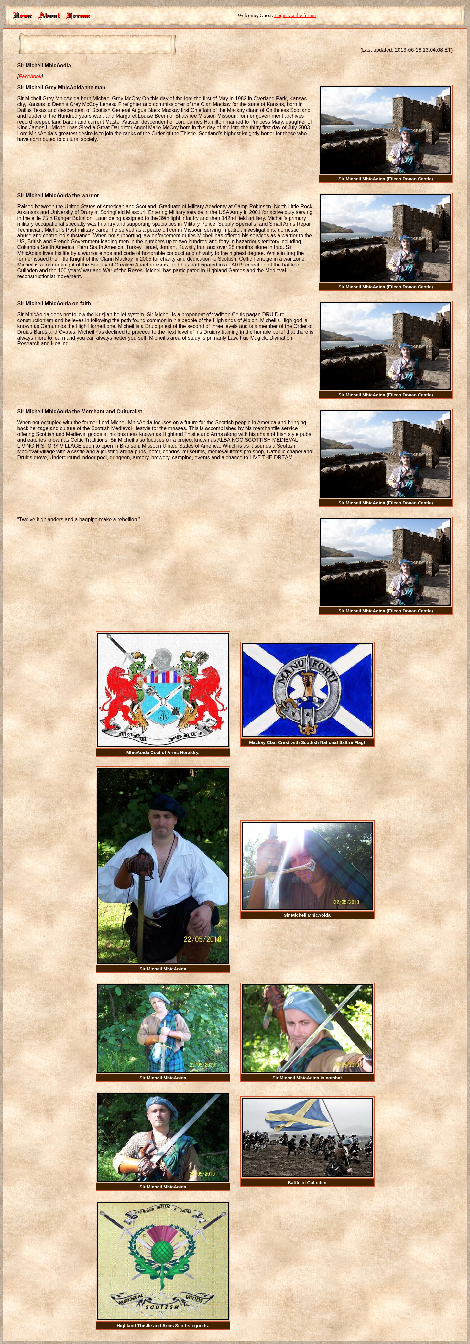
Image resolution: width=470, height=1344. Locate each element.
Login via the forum (295, 15)
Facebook (30, 76)
